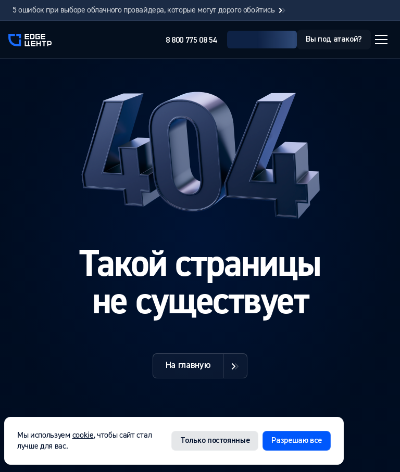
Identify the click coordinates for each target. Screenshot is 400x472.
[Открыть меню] (381, 39)
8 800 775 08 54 (191, 40)
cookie (83, 435)
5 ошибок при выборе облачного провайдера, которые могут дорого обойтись (149, 10)
